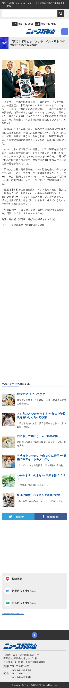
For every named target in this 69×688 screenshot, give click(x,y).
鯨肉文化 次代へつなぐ (31, 394)
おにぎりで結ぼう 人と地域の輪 (37, 436)
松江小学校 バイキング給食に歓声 (39, 495)
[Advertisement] (34, 270)
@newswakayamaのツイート (13, 614)
